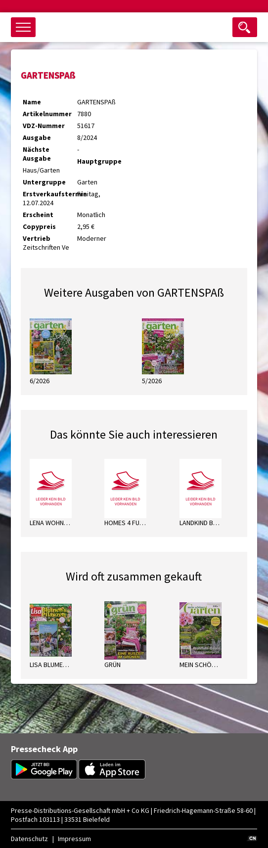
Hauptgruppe (99, 161)
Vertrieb (36, 238)
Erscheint (38, 214)
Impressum (74, 838)
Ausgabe (37, 137)
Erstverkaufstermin (50, 193)
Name (32, 101)
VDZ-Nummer (44, 125)
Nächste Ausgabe (37, 154)
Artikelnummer (47, 113)
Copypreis (39, 226)
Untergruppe (44, 182)
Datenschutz (29, 838)
